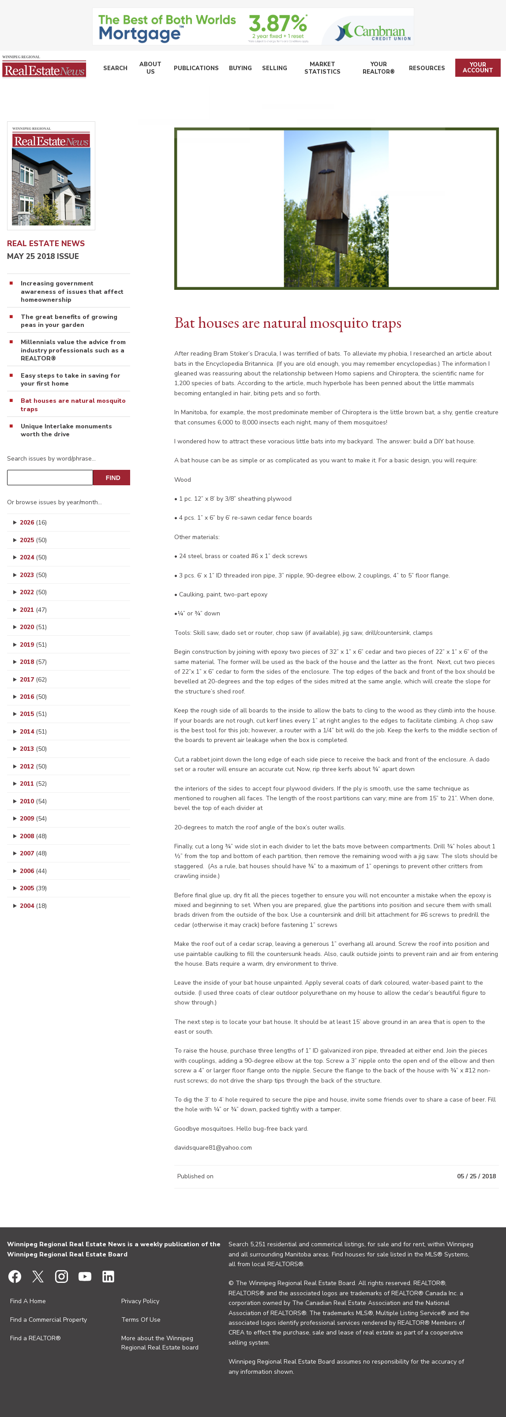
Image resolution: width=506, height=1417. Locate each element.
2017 (33, 679)
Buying (233, 69)
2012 (33, 766)
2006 (33, 871)
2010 (33, 801)
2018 (33, 662)
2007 (33, 853)
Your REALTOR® (375, 69)
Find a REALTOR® (35, 1338)
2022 (33, 592)
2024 (33, 557)
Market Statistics (314, 69)
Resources (425, 69)
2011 (33, 784)
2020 (33, 627)
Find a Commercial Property (48, 1320)
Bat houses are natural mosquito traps (73, 405)
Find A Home (28, 1301)
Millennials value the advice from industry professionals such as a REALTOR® (73, 350)
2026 (33, 522)
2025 (33, 540)
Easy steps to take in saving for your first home (70, 380)
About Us (147, 69)
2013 (33, 749)
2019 (33, 645)
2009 (33, 818)
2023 (33, 575)
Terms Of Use (141, 1320)
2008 (33, 836)
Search (113, 69)
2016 (33, 697)
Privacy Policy (140, 1301)
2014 (33, 731)
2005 (33, 888)
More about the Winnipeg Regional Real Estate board (160, 1343)
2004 (33, 906)
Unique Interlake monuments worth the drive (66, 431)
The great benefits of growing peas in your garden (69, 321)
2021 (33, 610)
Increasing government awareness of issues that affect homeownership (72, 292)
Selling (265, 69)
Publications (192, 69)
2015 (33, 714)
